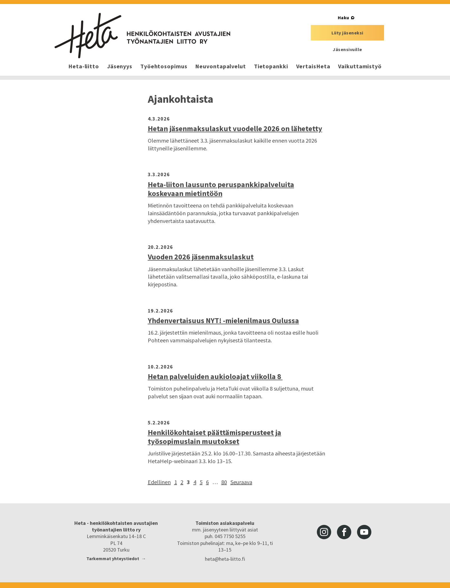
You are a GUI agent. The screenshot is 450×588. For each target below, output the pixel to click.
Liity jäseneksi (347, 33)
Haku (343, 17)
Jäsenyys (119, 66)
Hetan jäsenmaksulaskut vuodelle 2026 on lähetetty (235, 128)
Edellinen (159, 482)
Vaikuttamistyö (360, 66)
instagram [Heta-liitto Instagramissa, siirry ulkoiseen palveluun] (324, 532)
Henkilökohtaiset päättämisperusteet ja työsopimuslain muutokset (214, 437)
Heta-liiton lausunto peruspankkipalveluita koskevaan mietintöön (221, 189)
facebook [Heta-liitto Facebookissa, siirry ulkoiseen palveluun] (344, 532)
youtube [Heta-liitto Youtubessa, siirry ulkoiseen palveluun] (364, 532)
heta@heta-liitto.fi (225, 559)
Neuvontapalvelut (220, 66)
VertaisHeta (313, 66)
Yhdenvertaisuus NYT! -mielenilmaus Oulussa (223, 320)
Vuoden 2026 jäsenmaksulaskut (201, 256)
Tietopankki (271, 66)
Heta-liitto (83, 66)
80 (224, 482)
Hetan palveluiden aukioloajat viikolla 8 (215, 376)
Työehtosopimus (163, 66)
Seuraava (241, 482)
